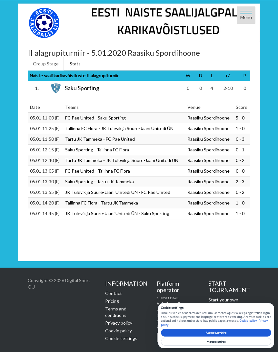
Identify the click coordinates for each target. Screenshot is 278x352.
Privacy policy (118, 323)
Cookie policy (118, 330)
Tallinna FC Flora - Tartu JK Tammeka (101, 202)
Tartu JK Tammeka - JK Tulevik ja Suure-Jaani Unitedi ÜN (121, 160)
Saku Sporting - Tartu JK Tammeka (99, 181)
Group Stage (46, 63)
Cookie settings (121, 338)
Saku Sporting (82, 88)
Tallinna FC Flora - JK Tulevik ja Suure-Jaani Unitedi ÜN (119, 128)
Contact (113, 293)
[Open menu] (246, 15)
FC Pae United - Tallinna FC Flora (97, 171)
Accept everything (216, 332)
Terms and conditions (115, 312)
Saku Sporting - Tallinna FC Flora (97, 149)
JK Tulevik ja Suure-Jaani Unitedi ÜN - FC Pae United (117, 192)
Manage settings (216, 341)
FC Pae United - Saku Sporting (95, 117)
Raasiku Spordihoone (208, 117)
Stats (75, 63)
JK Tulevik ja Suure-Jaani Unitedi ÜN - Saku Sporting (117, 213)
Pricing (112, 301)
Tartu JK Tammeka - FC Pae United (100, 139)
